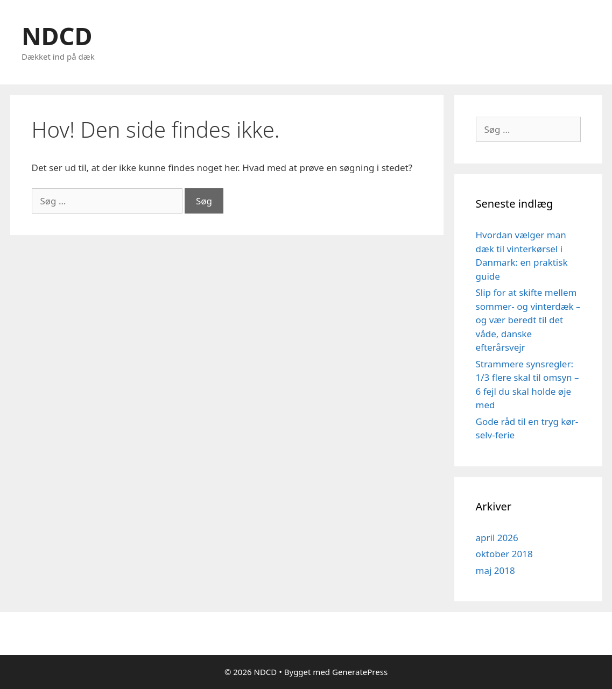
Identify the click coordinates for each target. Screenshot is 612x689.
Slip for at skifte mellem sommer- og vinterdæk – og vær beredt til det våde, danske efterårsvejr (528, 319)
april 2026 (497, 537)
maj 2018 (495, 570)
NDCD (57, 35)
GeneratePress (360, 671)
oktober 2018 (504, 554)
